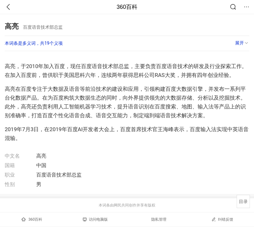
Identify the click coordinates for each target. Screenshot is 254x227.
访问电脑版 (95, 219)
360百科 (127, 7)
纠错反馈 (222, 219)
